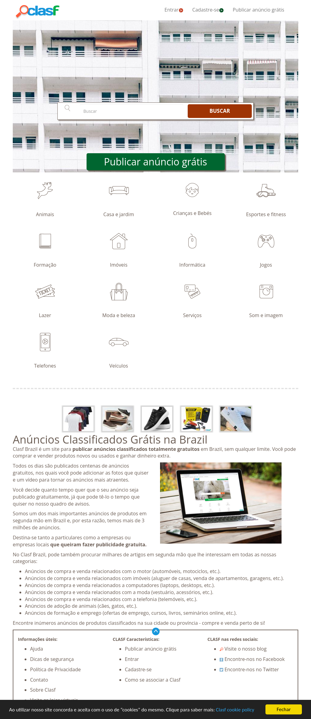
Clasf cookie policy (235, 710)
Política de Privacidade (55, 669)
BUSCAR (220, 110)
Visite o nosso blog (243, 648)
